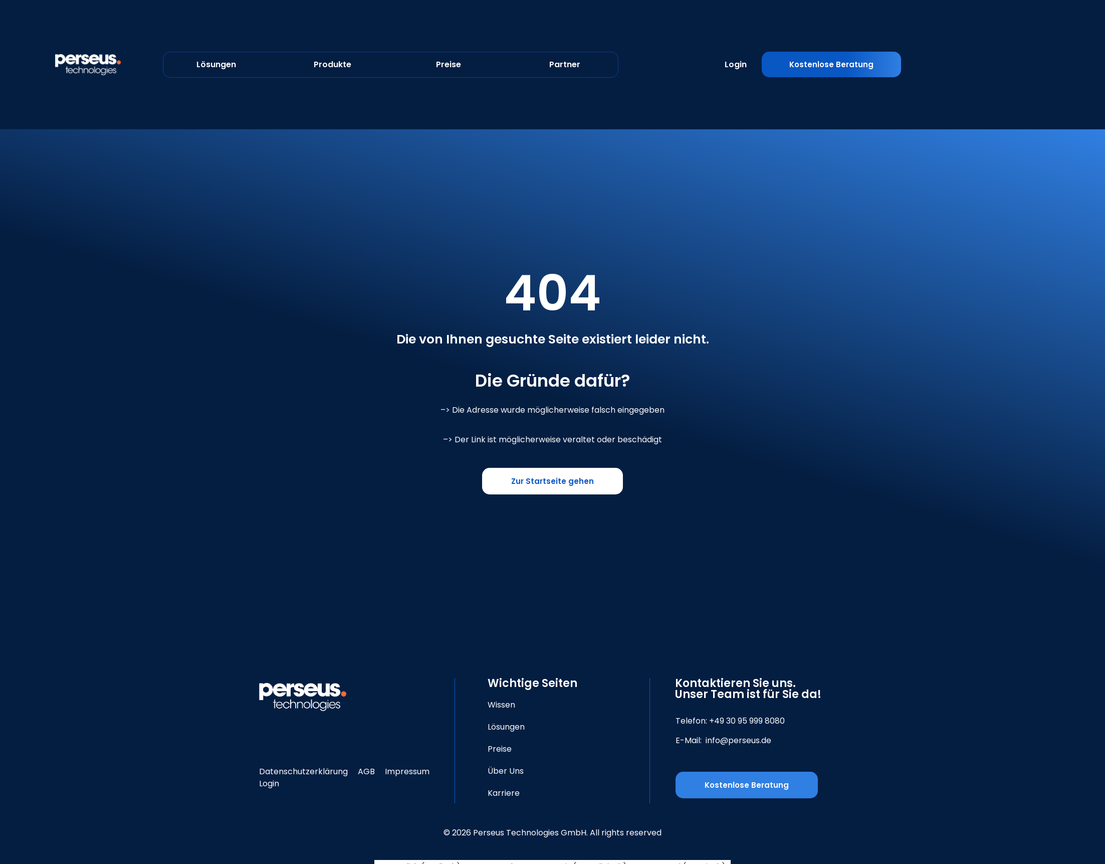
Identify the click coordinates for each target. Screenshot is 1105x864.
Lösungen (216, 64)
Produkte (332, 64)
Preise (448, 64)
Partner (564, 64)
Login (736, 64)
